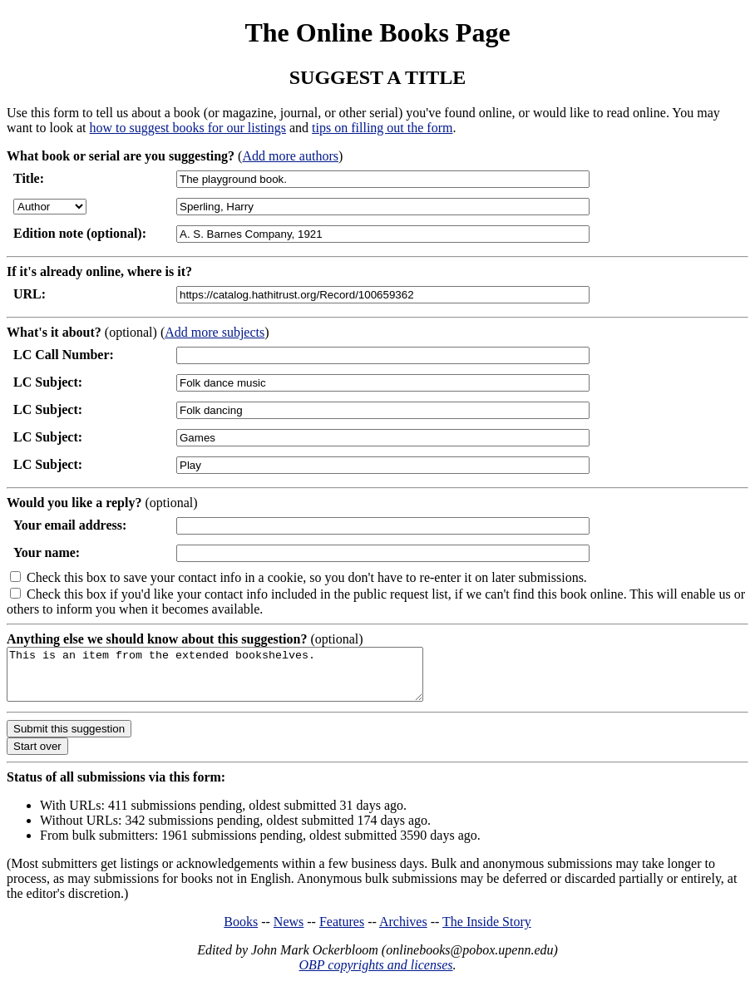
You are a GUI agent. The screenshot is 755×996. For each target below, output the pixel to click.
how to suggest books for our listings (188, 128)
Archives (403, 932)
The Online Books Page (377, 32)
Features (341, 932)
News (288, 932)
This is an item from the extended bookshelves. (240, 679)
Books (241, 932)
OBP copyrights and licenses (375, 975)
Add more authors (290, 156)
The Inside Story (486, 932)
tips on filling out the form (382, 128)
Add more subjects (214, 332)
